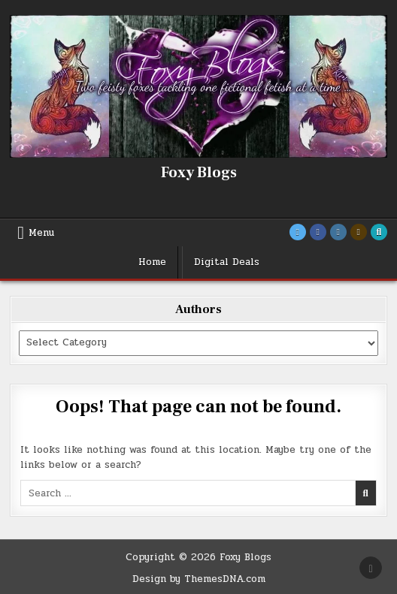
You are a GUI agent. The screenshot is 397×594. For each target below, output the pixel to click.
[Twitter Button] (297, 232)
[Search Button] (379, 232)
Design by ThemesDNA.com (198, 578)
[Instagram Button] (338, 232)
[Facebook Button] (318, 232)
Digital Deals (226, 262)
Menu (41, 232)
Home (152, 262)
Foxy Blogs (199, 172)
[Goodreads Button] (358, 232)
